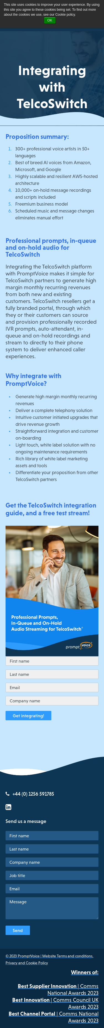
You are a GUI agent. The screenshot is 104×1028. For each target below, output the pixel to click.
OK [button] (49, 20)
